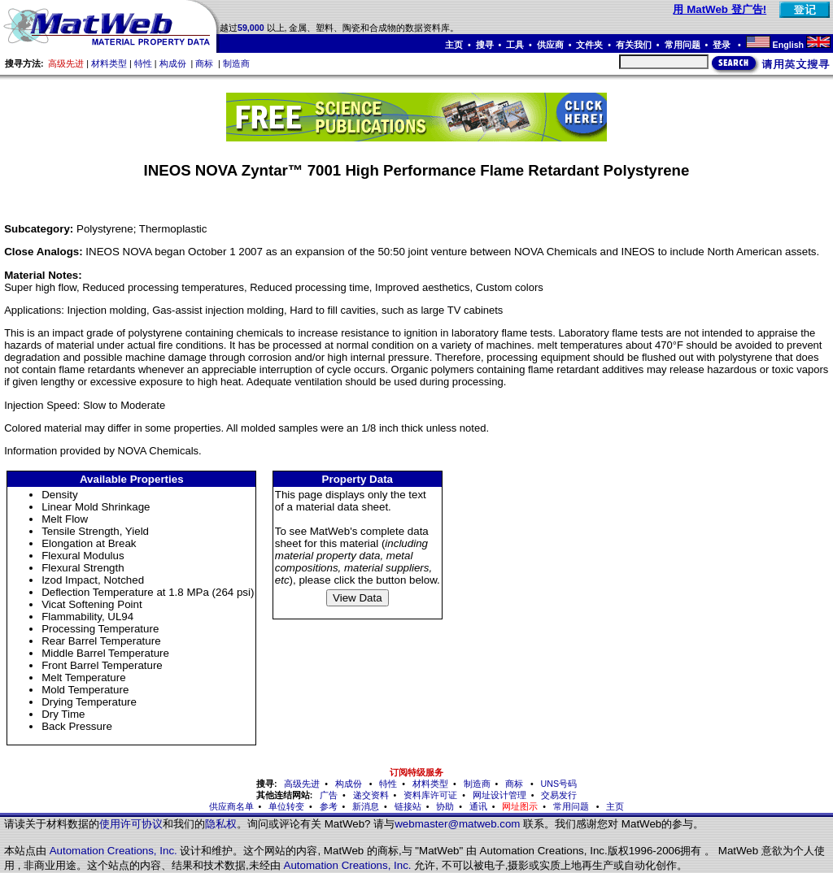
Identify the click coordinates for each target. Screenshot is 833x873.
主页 (454, 45)
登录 (723, 45)
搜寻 (485, 45)
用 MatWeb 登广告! (719, 9)
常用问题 (682, 45)
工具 (515, 45)
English (788, 45)
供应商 (550, 45)
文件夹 (589, 45)
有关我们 (634, 45)
